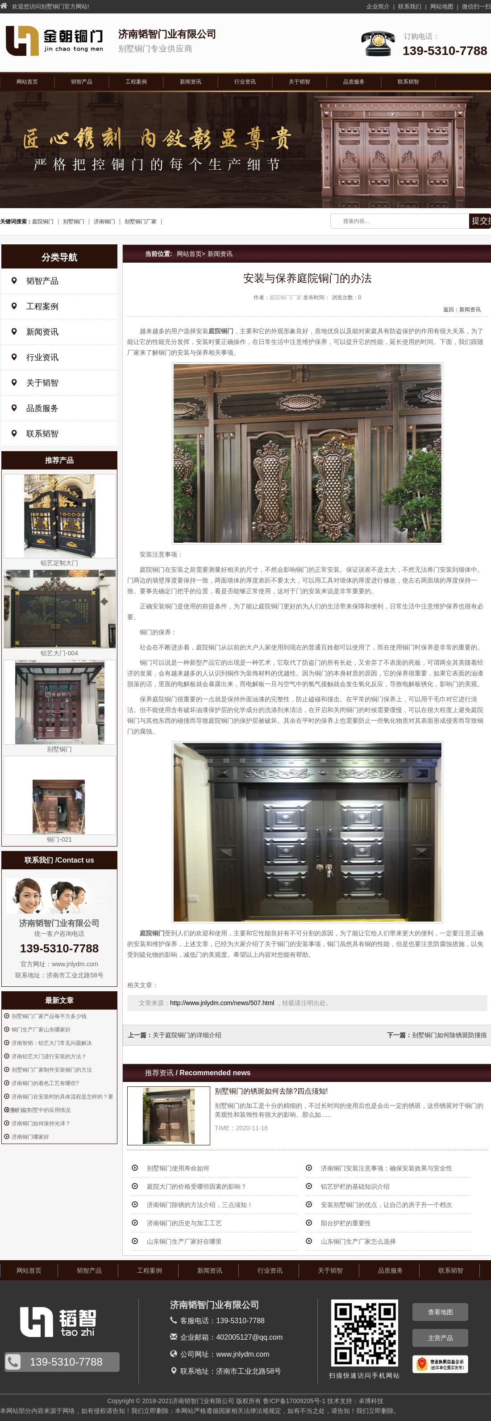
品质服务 (354, 82)
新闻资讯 (190, 82)
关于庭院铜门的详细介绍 (187, 1035)
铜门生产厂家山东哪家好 (41, 1030)
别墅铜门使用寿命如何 (178, 1168)
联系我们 (409, 6)
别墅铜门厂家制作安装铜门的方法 (52, 1070)
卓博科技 (370, 1400)
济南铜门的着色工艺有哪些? (45, 1083)
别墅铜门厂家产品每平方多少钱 (49, 1016)
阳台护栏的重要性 (346, 1223)
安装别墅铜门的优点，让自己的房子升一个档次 (386, 1204)
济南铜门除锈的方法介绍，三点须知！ (200, 1204)
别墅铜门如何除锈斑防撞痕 (449, 1035)
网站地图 (442, 6)
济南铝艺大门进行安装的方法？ (49, 1056)
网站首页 (27, 82)
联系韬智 (408, 82)
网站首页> (191, 253)
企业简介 (378, 6)
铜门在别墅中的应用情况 (41, 1110)
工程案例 (136, 82)
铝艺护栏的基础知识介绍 (355, 1186)
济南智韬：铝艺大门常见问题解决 (52, 1043)
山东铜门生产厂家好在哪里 (184, 1241)
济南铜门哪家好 (30, 1137)
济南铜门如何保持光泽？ (41, 1123)
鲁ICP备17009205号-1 (294, 1400)
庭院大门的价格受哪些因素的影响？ (197, 1186)
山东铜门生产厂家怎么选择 (358, 1241)
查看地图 (440, 1312)
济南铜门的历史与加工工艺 (184, 1223)
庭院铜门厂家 (286, 297)
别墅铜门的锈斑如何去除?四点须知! (271, 1091)
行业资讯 (245, 82)
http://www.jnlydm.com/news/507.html (223, 1002)
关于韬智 (299, 82)
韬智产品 (81, 82)
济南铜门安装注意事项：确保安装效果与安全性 (386, 1168)
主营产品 (440, 1337)
